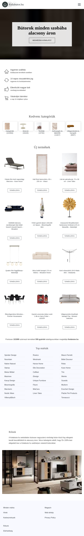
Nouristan (70, 355)
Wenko (28, 372)
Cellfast (28, 367)
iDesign (8, 372)
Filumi (48, 376)
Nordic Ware (71, 380)
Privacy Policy (50, 507)
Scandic (8, 376)
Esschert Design (52, 380)
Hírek (5, 502)
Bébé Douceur (31, 359)
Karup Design (51, 372)
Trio (47, 367)
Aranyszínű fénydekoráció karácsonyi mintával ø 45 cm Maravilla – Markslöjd (69, 225)
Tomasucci (70, 384)
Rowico (28, 355)
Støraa (28, 363)
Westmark (9, 359)
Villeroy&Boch (51, 384)
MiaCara (28, 380)
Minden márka (8, 497)
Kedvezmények (9, 507)
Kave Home (70, 363)
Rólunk (6, 515)
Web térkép (49, 502)
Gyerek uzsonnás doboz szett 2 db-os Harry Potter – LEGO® (42, 316)
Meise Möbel (10, 367)
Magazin (48, 497)
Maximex (69, 367)
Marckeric (8, 380)
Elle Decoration (52, 363)
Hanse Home (71, 359)
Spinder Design (11, 355)
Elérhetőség (8, 520)
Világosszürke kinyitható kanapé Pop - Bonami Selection (69, 316)
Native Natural (51, 359)
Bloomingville (30, 376)
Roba (7, 363)
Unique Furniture (72, 372)
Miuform (69, 376)
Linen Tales (9, 384)
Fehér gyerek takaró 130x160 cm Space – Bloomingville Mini (42, 225)
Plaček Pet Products (29, 385)
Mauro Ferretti (51, 355)
